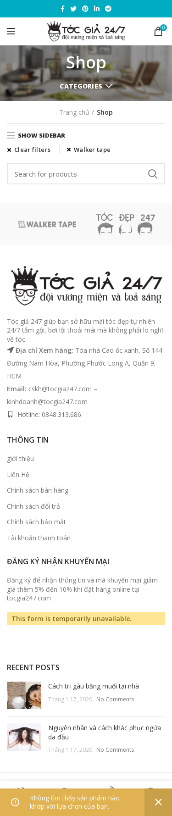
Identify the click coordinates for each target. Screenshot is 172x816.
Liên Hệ (18, 474)
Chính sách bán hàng (37, 490)
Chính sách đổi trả (33, 506)
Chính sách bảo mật (36, 521)
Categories (81, 86)
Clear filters (32, 149)
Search (152, 173)
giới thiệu (20, 458)
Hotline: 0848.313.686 (49, 414)
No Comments (115, 699)
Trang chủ (74, 112)
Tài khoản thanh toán (39, 537)
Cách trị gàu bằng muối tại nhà (93, 686)
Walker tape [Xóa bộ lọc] (92, 149)
